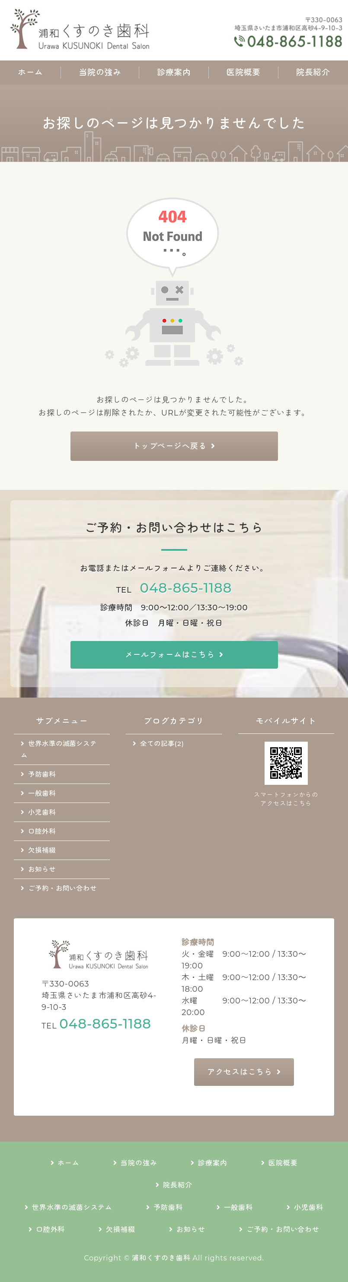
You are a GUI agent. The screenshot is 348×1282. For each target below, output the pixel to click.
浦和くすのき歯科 (161, 1258)
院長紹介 (313, 72)
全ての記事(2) (162, 743)
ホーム (30, 72)
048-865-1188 (186, 588)
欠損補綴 (42, 850)
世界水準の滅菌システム (59, 749)
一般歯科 (42, 793)
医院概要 (243, 72)
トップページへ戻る (169, 446)
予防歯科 (42, 774)
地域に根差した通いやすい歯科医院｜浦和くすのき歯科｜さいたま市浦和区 (82, 30)
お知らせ (42, 869)
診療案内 (174, 72)
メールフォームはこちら (170, 655)
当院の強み (100, 72)
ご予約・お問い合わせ (62, 888)
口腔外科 (42, 831)
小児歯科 (42, 812)
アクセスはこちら (239, 1072)
